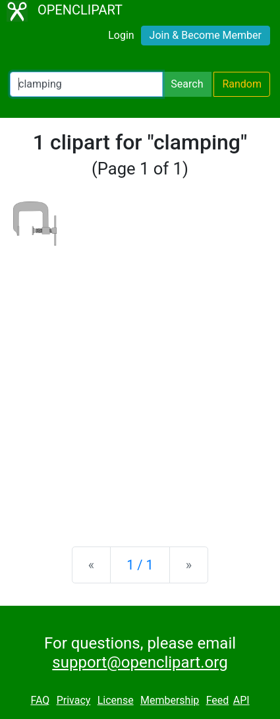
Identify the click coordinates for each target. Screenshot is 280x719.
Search (187, 84)
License (116, 700)
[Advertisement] (140, 385)
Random (242, 84)
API (241, 700)
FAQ (39, 700)
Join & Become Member (206, 35)
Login (121, 35)
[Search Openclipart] (86, 84)
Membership (169, 700)
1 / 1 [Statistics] (140, 565)
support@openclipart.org (139, 662)
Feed (217, 700)
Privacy (74, 700)
